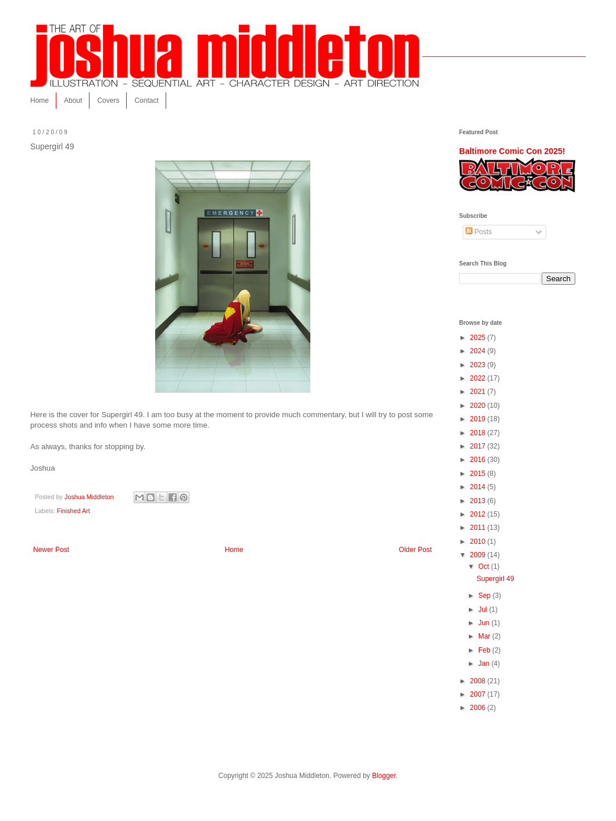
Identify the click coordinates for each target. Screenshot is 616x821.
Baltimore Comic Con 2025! (512, 151)
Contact (146, 100)
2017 (479, 446)
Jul (483, 609)
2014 (479, 487)
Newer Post (51, 550)
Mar (485, 636)
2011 (479, 528)
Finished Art (73, 510)
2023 (479, 365)
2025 (479, 338)
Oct (484, 566)
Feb (485, 650)
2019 (479, 419)
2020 (479, 405)
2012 (479, 514)
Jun (485, 623)
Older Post (415, 550)
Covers (108, 100)
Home (39, 100)
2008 (479, 681)
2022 (479, 378)
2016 (479, 460)
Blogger (384, 776)
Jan (485, 663)
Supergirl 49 (495, 579)
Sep (485, 595)
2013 (479, 501)
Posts (478, 232)
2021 (479, 392)
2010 (479, 541)
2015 (479, 473)
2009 (479, 555)
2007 (479, 694)
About (73, 100)
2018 (479, 433)
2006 (479, 708)
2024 (479, 351)
